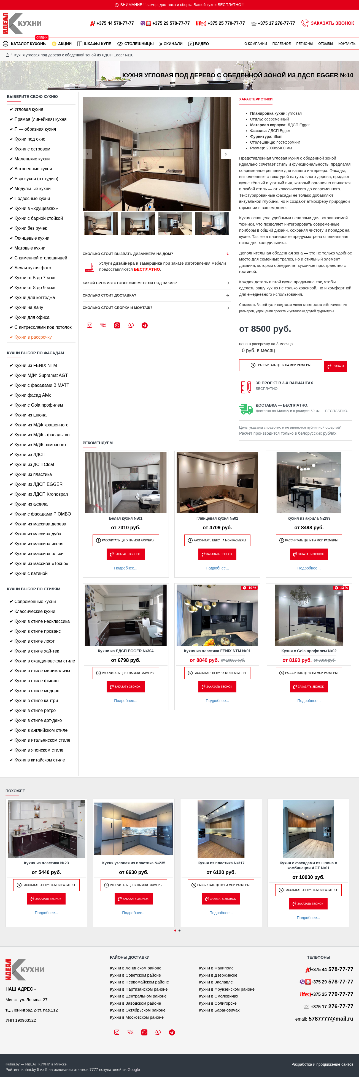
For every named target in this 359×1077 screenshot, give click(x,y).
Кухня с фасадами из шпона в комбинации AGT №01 (308, 865)
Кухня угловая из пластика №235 (133, 863)
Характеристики (256, 99)
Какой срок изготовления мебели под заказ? (130, 283)
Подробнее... (125, 566)
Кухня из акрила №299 (309, 516)
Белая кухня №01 (125, 516)
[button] (87, 154)
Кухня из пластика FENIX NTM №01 (217, 649)
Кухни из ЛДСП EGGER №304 (125, 649)
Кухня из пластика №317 (221, 863)
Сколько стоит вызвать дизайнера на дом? (128, 254)
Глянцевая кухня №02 (217, 516)
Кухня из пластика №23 (46, 863)
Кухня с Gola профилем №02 (309, 649)
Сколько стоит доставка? (109, 295)
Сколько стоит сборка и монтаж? (117, 308)
